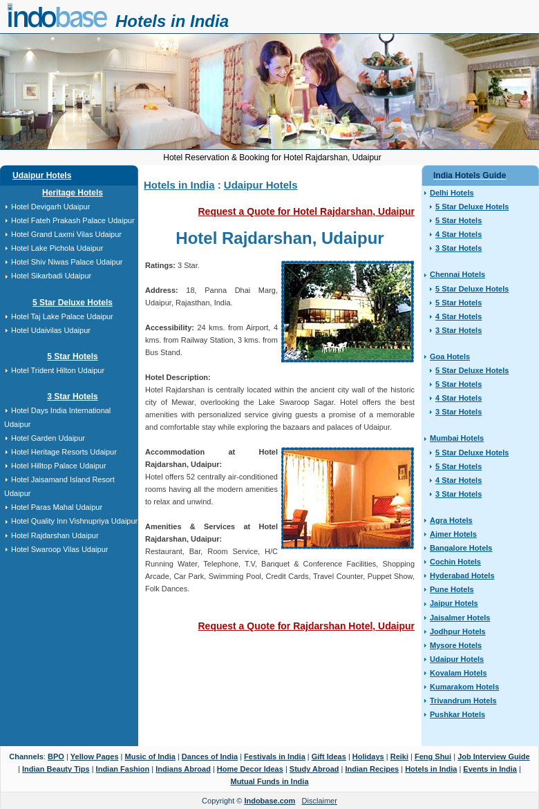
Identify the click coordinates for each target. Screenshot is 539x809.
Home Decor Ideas (250, 769)
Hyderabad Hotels (462, 575)
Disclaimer (319, 801)
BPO (56, 756)
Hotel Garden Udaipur (48, 438)
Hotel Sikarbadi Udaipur (51, 276)
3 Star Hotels (72, 396)
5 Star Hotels (72, 356)
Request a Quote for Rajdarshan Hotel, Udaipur (306, 625)
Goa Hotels (450, 356)
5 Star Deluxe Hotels (72, 302)
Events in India (490, 769)
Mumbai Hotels (457, 438)
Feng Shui (433, 756)
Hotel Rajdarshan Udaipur (55, 535)
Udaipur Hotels (41, 175)
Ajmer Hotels (453, 534)
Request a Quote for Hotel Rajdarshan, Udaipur (306, 211)
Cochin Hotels (455, 562)
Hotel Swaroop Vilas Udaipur (59, 549)
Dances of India (210, 756)
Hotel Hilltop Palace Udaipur (58, 465)
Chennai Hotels (457, 274)
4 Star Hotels (458, 234)
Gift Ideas (329, 756)
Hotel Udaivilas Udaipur (51, 330)
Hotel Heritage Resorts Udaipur (64, 452)
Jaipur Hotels (454, 603)
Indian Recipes (372, 769)
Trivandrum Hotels (463, 700)
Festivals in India (274, 756)
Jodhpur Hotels (458, 631)
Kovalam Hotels (458, 673)
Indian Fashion (123, 769)
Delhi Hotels (452, 193)
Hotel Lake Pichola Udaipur (57, 248)
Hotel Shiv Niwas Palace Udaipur (66, 262)
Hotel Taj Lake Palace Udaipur (62, 316)
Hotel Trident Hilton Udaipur (57, 370)
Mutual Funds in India (269, 781)
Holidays (368, 756)
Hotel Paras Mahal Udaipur (56, 507)
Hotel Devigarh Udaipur (50, 206)
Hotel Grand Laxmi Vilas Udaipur (66, 234)
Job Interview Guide (493, 756)
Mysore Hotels (456, 645)
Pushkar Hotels (457, 714)
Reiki (399, 756)
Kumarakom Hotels (464, 687)
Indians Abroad (183, 769)
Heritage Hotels (72, 193)
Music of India (150, 756)
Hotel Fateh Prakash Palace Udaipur (73, 220)
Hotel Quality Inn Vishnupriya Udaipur (74, 521)
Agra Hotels (451, 520)
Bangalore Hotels (461, 548)
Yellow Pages (94, 756)
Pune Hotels (452, 589)
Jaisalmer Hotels (460, 617)
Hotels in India (172, 21)
